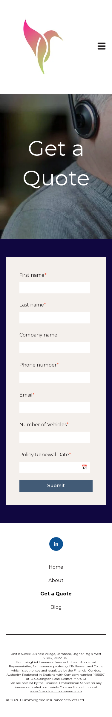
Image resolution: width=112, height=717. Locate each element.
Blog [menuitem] (56, 607)
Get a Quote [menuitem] (56, 594)
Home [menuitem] (56, 567)
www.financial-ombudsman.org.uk (56, 691)
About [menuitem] (56, 580)
